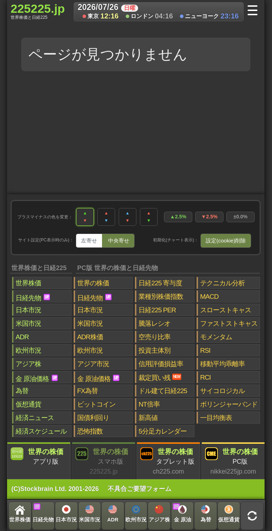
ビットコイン (96, 404)
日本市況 (28, 310)
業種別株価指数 (160, 296)
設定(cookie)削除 (226, 240)
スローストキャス (225, 310)
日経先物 (33, 298)
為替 (22, 391)
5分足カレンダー (162, 431)
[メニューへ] (254, 11)
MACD (209, 296)
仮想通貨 (28, 404)
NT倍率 (148, 404)
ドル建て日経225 (162, 391)
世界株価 (28, 283)
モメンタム (216, 337)
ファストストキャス (228, 323)
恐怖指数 (90, 431)
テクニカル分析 (222, 283)
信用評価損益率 (160, 364)
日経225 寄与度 (160, 283)
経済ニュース (35, 417)
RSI (205, 350)
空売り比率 (154, 337)
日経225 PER (157, 310)
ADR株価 (90, 337)
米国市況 (28, 323)
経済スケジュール (41, 431)
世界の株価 (93, 283)
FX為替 (87, 391)
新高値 (148, 417)
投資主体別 (154, 350)
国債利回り (93, 417)
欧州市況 (28, 350)
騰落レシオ (154, 323)
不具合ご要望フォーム (139, 488)
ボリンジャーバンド (228, 404)
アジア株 (28, 364)
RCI (205, 377)
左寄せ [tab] (89, 240)
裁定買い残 (159, 377)
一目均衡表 (216, 417)
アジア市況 (93, 364)
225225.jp (38, 11)
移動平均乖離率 (222, 364)
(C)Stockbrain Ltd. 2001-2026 (55, 488)
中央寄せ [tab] (118, 240)
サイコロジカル (222, 391)
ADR (22, 337)
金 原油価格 (37, 378)
